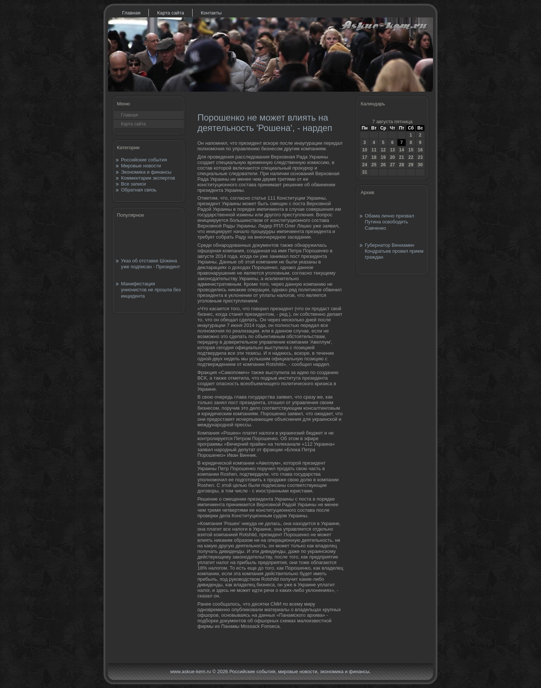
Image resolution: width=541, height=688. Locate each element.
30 (420, 164)
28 (401, 164)
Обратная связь (139, 190)
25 (373, 164)
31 (364, 172)
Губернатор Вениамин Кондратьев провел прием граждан (394, 251)
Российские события (144, 160)
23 (420, 157)
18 (373, 157)
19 (383, 157)
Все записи (133, 184)
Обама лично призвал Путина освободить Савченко (389, 222)
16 (420, 150)
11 (373, 150)
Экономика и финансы (146, 172)
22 (410, 157)
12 (383, 150)
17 (364, 157)
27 (392, 164)
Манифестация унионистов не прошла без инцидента (151, 290)
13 (392, 150)
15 (410, 150)
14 (401, 150)
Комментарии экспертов (148, 178)
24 (364, 164)
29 (410, 164)
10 (364, 150)
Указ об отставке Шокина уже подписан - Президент (150, 263)
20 (392, 157)
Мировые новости (141, 165)
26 (383, 164)
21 (401, 157)
